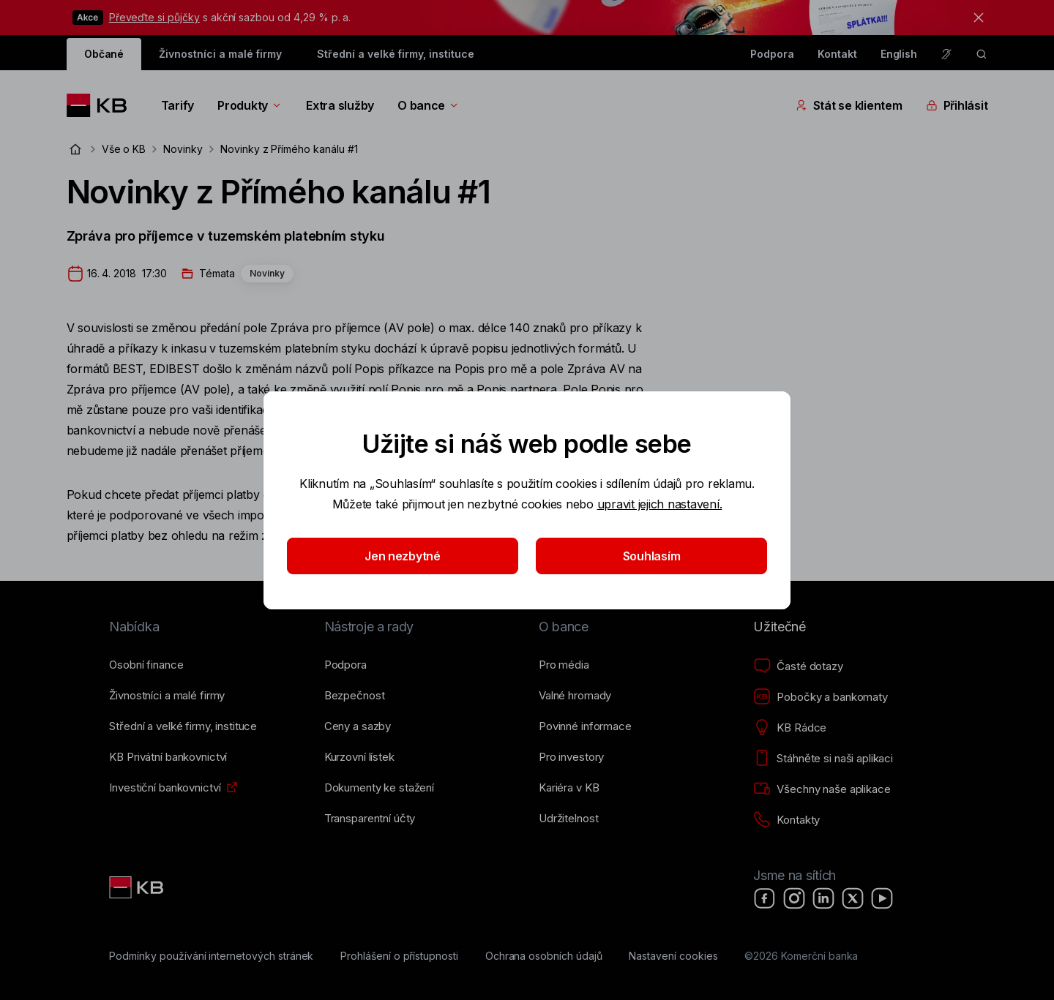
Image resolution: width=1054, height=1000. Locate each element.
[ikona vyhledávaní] (981, 54)
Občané (104, 54)
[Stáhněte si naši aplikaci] (823, 758)
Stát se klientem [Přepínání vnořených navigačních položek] (849, 105)
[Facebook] (765, 898)
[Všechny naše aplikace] (821, 789)
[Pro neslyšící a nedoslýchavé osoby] (946, 54)
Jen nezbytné (403, 556)
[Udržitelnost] (568, 818)
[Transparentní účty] (370, 818)
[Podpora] (345, 664)
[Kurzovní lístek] (359, 757)
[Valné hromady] (575, 695)
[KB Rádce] (789, 727)
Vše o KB (124, 149)
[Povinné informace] (585, 726)
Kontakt (837, 54)
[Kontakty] (786, 820)
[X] (852, 898)
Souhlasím (652, 556)
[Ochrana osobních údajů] (543, 956)
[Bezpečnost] (354, 695)
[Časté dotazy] (797, 666)
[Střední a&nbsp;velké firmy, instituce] (183, 726)
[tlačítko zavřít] (975, 17)
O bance (428, 105)
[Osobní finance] (146, 664)
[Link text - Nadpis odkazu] (137, 887)
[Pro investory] (571, 757)
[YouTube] (882, 898)
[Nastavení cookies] (673, 956)
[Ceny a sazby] (357, 726)
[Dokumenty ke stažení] (379, 787)
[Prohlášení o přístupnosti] (399, 956)
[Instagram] (794, 898)
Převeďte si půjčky (154, 17)
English (899, 54)
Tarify (177, 105)
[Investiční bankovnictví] (164, 787)
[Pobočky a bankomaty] (820, 697)
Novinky (183, 149)
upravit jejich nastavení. (659, 504)
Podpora (772, 54)
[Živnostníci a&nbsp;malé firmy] (167, 695)
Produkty (250, 105)
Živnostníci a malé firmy (220, 54)
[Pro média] (564, 664)
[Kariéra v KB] (569, 787)
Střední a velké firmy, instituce (395, 54)
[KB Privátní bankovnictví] (168, 757)
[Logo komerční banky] (102, 105)
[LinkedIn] (823, 898)
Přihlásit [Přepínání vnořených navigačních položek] (957, 105)
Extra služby (340, 105)
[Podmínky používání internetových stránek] (211, 956)
